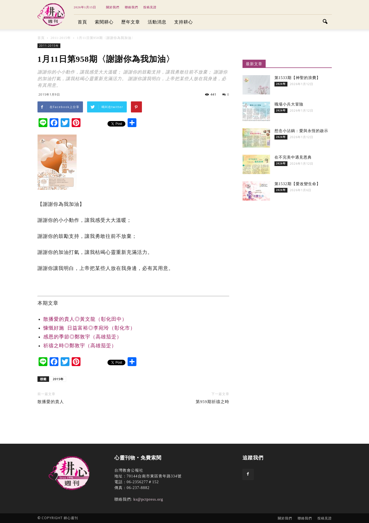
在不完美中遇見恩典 (293, 157)
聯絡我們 (131, 7)
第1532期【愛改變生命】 (297, 184)
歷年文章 (130, 22)
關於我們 (112, 7)
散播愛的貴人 (50, 402)
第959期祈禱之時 (212, 402)
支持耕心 (183, 22)
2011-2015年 (49, 46)
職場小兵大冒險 (288, 104)
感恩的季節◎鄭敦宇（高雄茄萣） (82, 337)
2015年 (58, 379)
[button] (325, 22)
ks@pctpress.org (148, 499)
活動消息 (157, 22)
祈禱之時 (80, 345)
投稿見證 (150, 7)
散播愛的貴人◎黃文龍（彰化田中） (85, 319)
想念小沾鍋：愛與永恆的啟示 (301, 131)
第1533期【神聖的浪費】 (297, 78)
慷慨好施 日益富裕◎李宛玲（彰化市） (89, 328)
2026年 (281, 83)
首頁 (82, 22)
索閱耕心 (104, 22)
